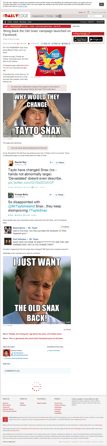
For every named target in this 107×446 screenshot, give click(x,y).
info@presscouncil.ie (80, 419)
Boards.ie (88, 442)
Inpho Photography (76, 428)
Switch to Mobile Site (9, 442)
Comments (57, 409)
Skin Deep (23, 22)
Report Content (41, 403)
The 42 (58, 16)
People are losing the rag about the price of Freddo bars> (35, 334)
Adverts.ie (95, 442)
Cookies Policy (22, 6)
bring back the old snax (19, 26)
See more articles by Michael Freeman (15, 358)
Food (32, 26)
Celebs (10, 22)
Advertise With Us (8, 409)
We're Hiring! (6, 405)
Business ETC (50, 16)
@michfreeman (17, 353)
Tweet (55, 43)
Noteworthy (75, 442)
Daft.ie (101, 442)
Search (103, 16)
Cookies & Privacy (59, 405)
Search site (92, 16)
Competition (58, 413)
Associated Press (14, 430)
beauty (91, 22)
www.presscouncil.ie (39, 419)
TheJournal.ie (38, 16)
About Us (5, 403)
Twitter (22, 403)
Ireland (15, 22)
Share (45, 43)
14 (33, 43)
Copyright (57, 411)
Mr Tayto (57, 26)
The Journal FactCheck (10, 411)
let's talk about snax (44, 26)
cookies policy (98, 425)
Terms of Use (58, 403)
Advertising (57, 407)
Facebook (9, 138)
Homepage (5, 22)
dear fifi (100, 22)
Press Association (22, 428)
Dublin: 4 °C (82, 12)
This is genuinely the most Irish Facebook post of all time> (36, 338)
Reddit (68, 329)
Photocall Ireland (34, 428)
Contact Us (6, 407)
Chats (29, 22)
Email (65, 43)
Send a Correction (53, 350)
